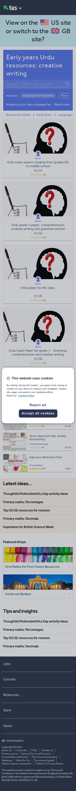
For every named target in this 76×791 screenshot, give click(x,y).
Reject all (38, 405)
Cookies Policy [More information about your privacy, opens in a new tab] (26, 395)
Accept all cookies (37, 413)
